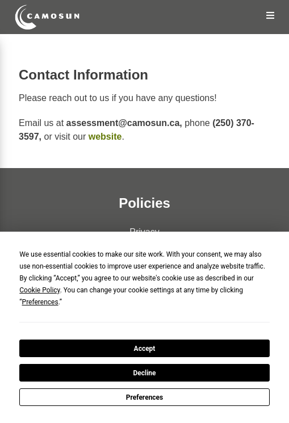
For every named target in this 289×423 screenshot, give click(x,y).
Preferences (145, 397)
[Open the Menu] (270, 15)
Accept (145, 349)
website (105, 136)
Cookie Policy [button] (39, 290)
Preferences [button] (40, 302)
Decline (144, 373)
